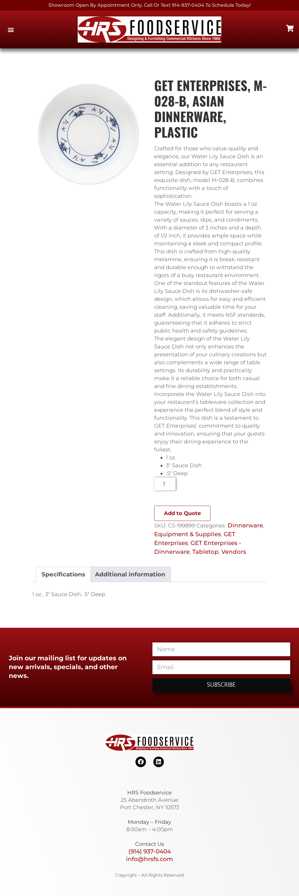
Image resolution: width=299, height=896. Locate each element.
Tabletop (205, 551)
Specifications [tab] (63, 574)
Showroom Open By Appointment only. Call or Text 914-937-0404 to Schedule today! (149, 5)
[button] (11, 29)
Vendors (233, 551)
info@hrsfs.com (149, 859)
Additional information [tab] (130, 574)
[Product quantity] (165, 483)
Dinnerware (245, 525)
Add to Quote (182, 513)
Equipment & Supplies (187, 534)
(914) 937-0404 (149, 851)
